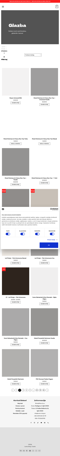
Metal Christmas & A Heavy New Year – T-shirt (44, 178)
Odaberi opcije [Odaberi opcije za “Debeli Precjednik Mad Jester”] (15, 383)
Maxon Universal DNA (16, 98)
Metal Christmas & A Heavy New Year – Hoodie (15, 179)
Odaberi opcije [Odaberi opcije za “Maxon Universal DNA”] (15, 102)
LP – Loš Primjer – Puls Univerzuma (15, 297)
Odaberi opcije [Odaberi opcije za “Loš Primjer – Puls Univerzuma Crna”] (44, 263)
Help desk (20, 403)
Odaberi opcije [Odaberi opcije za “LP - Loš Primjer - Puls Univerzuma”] (15, 302)
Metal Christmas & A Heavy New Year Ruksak (44, 139)
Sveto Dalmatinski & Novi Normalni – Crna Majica (15, 339)
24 (36, 390)
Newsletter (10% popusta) (20, 413)
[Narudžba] (33, 55)
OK (49, 245)
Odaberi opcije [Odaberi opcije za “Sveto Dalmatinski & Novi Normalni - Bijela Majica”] (44, 303)
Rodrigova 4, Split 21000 (42, 405)
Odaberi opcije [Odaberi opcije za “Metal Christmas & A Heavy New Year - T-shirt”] (44, 182)
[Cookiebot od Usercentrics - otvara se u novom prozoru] (51, 209)
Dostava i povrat (20, 405)
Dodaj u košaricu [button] (15, 143)
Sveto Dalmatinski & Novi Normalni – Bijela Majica (44, 298)
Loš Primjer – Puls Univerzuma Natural (15, 258)
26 (43, 390)
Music (3, 49)
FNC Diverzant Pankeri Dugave (44, 379)
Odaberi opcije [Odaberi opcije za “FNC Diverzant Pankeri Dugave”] (44, 383)
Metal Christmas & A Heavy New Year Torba (16, 139)
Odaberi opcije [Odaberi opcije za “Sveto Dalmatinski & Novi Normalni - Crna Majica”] (15, 344)
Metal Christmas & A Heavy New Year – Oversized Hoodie (44, 98)
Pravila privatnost (20, 408)
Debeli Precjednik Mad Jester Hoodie (44, 338)
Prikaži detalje (51, 239)
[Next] (46, 390)
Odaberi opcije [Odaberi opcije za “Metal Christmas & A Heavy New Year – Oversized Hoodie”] (44, 104)
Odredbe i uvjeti (20, 410)
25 (39, 390)
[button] (3, 7)
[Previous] (14, 390)
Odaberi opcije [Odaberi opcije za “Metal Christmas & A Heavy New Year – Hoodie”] (15, 184)
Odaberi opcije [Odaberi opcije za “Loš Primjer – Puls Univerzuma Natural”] (15, 263)
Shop (3, 47)
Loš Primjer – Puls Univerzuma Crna (44, 258)
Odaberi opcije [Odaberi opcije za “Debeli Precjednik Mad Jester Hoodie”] (44, 343)
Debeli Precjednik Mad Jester (15, 379)
